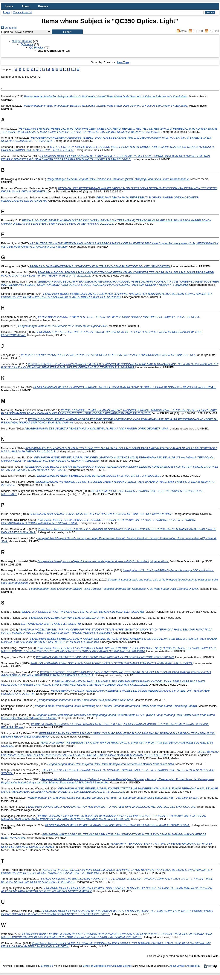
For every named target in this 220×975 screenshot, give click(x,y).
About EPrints (177, 965)
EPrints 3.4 (47, 965)
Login (6, 12)
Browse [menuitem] (43, 6)
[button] (67, 31)
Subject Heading (22, 41)
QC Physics (36, 47)
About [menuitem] (26, 6)
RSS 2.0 (211, 31)
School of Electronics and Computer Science (107, 965)
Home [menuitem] (9, 6)
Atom (181, 31)
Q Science (27, 44)
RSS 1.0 (195, 31)
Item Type (123, 62)
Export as (7, 31)
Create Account (22, 12)
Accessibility (193, 965)
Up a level (9, 27)
